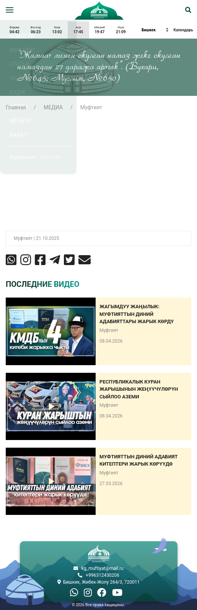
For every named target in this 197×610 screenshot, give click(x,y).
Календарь (183, 30)
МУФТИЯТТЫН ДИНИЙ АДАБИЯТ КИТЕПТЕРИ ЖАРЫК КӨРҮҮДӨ (138, 460)
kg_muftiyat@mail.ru (102, 568)
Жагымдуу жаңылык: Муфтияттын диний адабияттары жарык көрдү (136, 314)
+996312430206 (102, 575)
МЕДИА (53, 107)
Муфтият (91, 107)
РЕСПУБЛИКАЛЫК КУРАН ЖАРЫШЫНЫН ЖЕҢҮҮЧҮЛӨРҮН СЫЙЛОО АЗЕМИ (138, 389)
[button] (9, 10)
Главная (16, 107)
